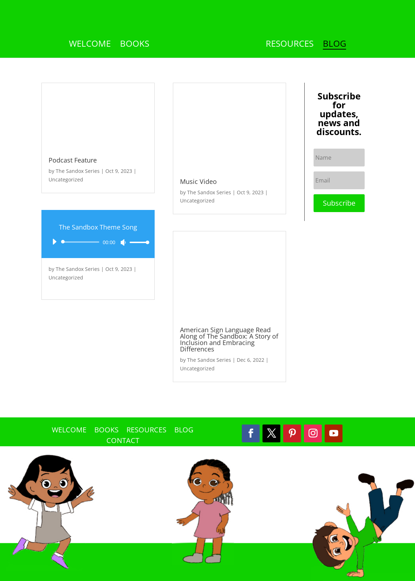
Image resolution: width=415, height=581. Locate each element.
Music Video (198, 181)
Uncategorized (66, 179)
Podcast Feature (73, 160)
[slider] (81, 242)
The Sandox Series (78, 171)
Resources (290, 45)
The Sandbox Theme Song (98, 227)
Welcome (90, 45)
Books (134, 45)
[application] (98, 242)
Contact (122, 441)
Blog (334, 45)
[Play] (54, 241)
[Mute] (123, 242)
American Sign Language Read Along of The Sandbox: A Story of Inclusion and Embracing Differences (229, 339)
